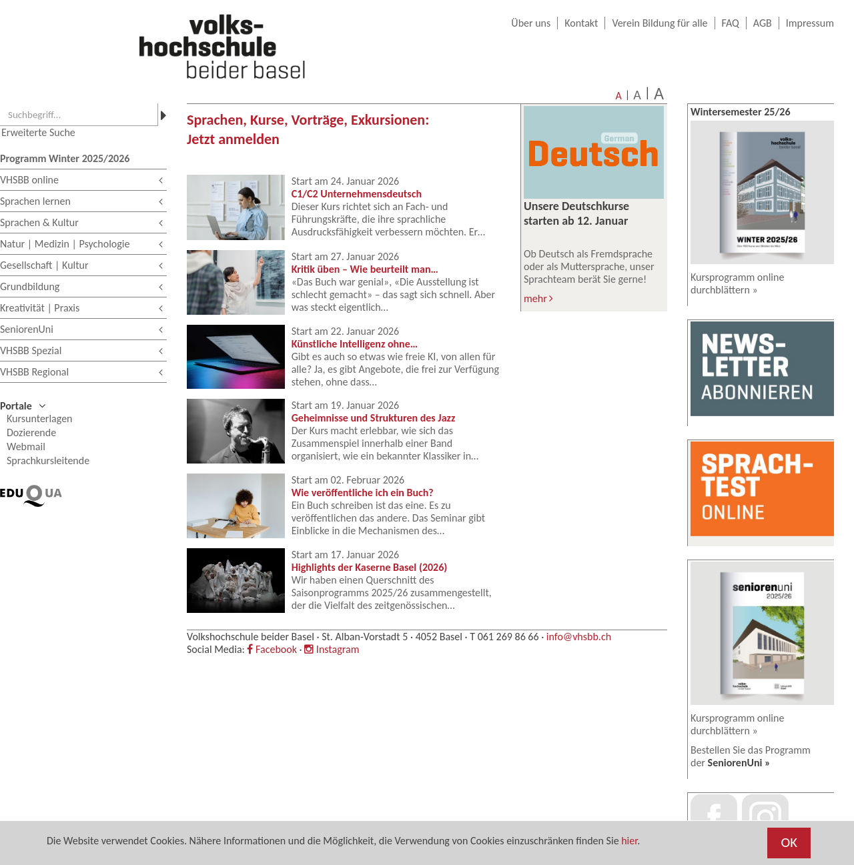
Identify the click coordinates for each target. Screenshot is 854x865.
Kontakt (581, 23)
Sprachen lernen (81, 202)
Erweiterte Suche (38, 132)
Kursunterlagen (40, 418)
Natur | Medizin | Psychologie (81, 245)
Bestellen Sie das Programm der (751, 756)
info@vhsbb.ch (578, 636)
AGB (762, 23)
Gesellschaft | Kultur (81, 266)
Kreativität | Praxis (81, 309)
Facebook (271, 649)
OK (789, 842)
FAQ (730, 23)
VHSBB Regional (81, 373)
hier (629, 840)
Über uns (530, 23)
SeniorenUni (81, 330)
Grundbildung (81, 287)
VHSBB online (81, 181)
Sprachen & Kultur (81, 223)
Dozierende (31, 432)
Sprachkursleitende (48, 460)
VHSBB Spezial (81, 351)
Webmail (26, 446)
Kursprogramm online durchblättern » (737, 283)
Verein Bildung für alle (659, 23)
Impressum (810, 23)
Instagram (331, 649)
